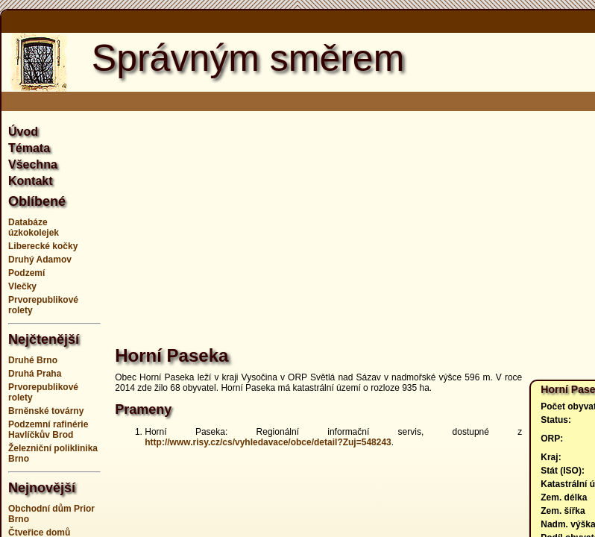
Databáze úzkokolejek (33, 227)
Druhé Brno (32, 360)
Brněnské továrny (46, 411)
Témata (29, 148)
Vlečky (22, 286)
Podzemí (26, 273)
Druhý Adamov (40, 259)
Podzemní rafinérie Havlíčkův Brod (48, 429)
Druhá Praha (34, 373)
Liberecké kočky (43, 246)
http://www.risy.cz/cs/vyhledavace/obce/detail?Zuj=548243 (268, 442)
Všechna (32, 164)
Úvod (23, 131)
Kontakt (30, 181)
